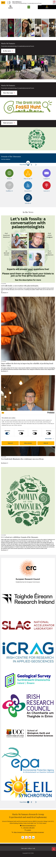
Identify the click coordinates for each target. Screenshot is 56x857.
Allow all (46, 443)
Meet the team (9, 93)
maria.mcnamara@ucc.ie (28, 825)
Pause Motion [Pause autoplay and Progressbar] (24, 165)
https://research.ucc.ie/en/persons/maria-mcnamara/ (28, 832)
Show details (48, 438)
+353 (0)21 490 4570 (27, 828)
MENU (47, 7)
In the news (8, 51)
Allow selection (28, 443)
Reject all (10, 443)
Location (28, 830)
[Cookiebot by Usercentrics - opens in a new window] (48, 413)
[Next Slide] (35, 164)
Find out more (9, 123)
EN (28, 7)
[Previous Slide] (31, 164)
